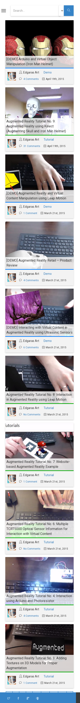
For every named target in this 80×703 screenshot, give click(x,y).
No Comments (31, 414)
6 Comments (31, 347)
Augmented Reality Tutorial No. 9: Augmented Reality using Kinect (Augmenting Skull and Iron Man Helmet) (36, 126)
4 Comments (31, 79)
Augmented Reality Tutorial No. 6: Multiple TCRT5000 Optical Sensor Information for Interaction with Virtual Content (37, 529)
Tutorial (49, 139)
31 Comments (31, 146)
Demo (48, 72)
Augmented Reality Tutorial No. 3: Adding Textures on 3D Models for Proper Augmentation (36, 663)
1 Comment (30, 213)
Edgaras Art (31, 72)
